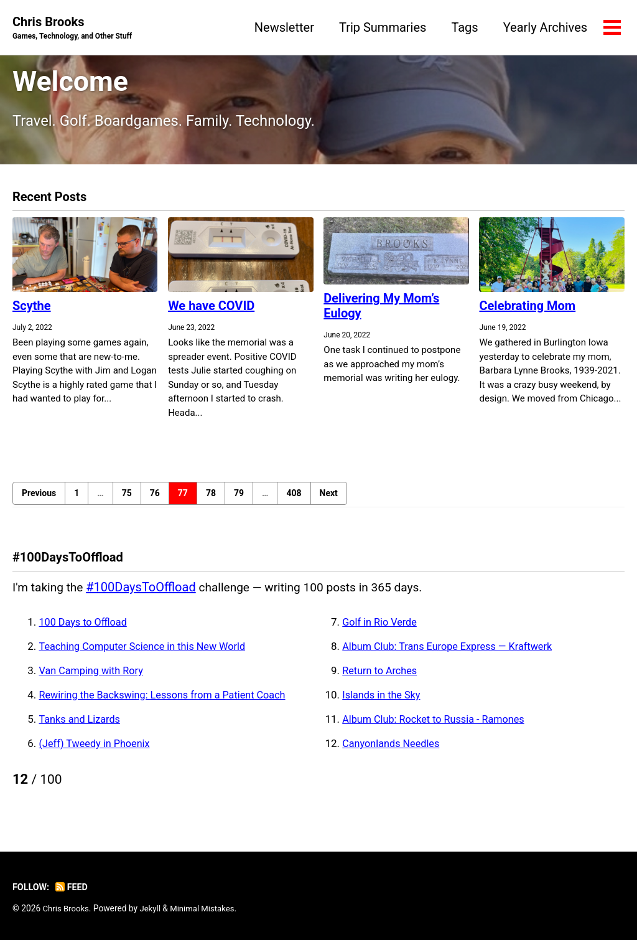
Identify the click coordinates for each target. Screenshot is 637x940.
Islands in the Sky (383, 701)
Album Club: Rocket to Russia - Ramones (437, 726)
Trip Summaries (381, 27)
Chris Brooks (75, 28)
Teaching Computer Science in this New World (147, 653)
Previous (39, 499)
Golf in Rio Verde (381, 629)
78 (211, 499)
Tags (463, 27)
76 (155, 499)
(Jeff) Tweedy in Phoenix (97, 750)
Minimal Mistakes (206, 908)
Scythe (31, 311)
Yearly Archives (544, 27)
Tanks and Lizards (81, 726)
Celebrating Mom (527, 311)
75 (127, 499)
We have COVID (211, 311)
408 (293, 499)
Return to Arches (381, 677)
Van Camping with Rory (94, 677)
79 (239, 499)
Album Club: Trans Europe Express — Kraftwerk (452, 653)
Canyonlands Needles (393, 750)
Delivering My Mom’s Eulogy (381, 312)
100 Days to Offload (85, 629)
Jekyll (153, 908)
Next (329, 499)
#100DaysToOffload (144, 593)
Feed (74, 887)
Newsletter (283, 27)
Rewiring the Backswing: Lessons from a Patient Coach (168, 701)
